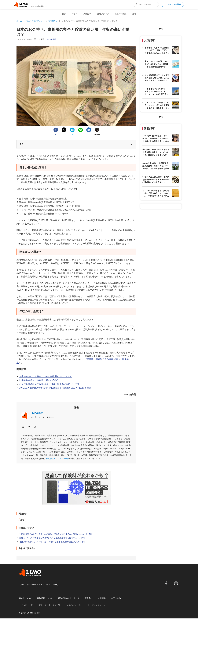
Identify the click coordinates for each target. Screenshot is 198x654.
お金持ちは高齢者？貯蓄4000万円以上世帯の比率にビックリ (49, 384)
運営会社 (88, 598)
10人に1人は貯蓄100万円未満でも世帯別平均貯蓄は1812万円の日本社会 (55, 388)
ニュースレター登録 (172, 4)
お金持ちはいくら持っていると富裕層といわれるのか (45, 376)
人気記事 (87, 14)
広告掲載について (45, 598)
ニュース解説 (120, 14)
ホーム (19, 21)
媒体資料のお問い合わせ (68, 598)
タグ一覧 (56, 605)
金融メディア (103, 14)
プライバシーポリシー (76, 605)
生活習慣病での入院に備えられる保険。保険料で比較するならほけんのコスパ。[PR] (55, 534)
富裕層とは (53, 21)
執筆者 (47, 39)
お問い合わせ (117, 598)
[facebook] (29, 426)
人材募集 (102, 598)
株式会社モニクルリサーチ (57, 458)
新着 (134, 14)
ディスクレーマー (99, 605)
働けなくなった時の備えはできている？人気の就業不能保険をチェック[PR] (52, 538)
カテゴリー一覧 (26, 605)
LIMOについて (25, 598)
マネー (74, 14)
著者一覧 (42, 605)
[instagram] (35, 426)
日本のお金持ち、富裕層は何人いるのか (39, 380)
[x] (23, 426)
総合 (64, 14)
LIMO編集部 (37, 413)
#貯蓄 (22, 520)
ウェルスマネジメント (35, 21)
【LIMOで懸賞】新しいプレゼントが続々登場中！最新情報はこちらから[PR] (52, 542)
